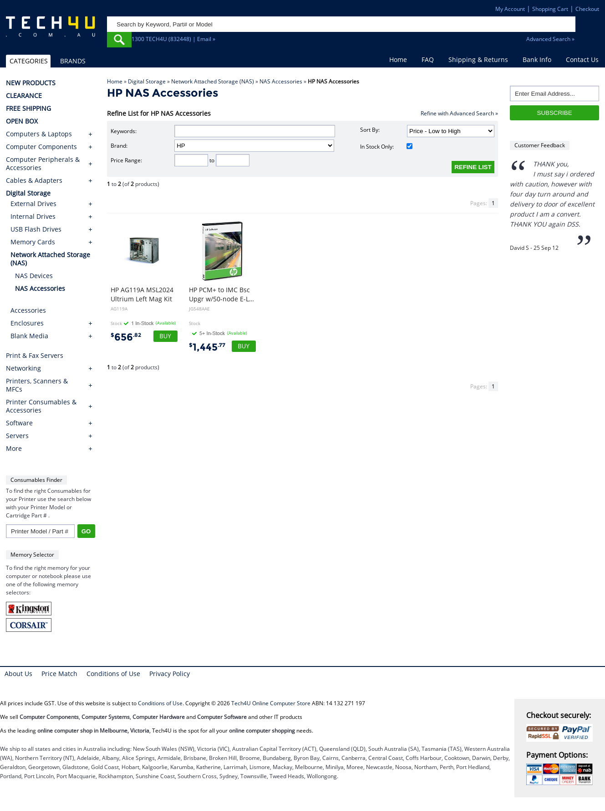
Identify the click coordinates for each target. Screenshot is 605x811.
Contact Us (582, 59)
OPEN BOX (22, 121)
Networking (23, 368)
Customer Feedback (539, 145)
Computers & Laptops (39, 134)
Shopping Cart (550, 9)
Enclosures (27, 323)
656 (126, 337)
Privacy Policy (169, 673)
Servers (17, 436)
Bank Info (537, 59)
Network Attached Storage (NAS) (212, 81)
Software (19, 423)
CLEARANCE (24, 96)
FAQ (428, 59)
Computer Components (41, 147)
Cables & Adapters (34, 180)
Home (398, 59)
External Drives (33, 203)
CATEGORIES (29, 61)
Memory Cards (32, 242)
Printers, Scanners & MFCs (37, 385)
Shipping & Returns (478, 59)
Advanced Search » (550, 39)
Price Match (59, 673)
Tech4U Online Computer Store (270, 703)
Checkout (587, 9)
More (14, 448)
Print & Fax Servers (34, 355)
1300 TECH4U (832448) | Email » (173, 39)
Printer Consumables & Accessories (41, 406)
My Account (510, 9)
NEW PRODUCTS (31, 83)
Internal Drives (33, 216)
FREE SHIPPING (28, 108)
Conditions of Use (113, 673)
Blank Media (29, 335)
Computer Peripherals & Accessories (43, 163)
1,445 (207, 347)
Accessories (28, 310)
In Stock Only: (386, 146)
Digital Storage (147, 81)
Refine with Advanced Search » (459, 113)
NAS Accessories (280, 81)
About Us (18, 673)
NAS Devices (34, 275)
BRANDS (73, 61)
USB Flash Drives (35, 229)
